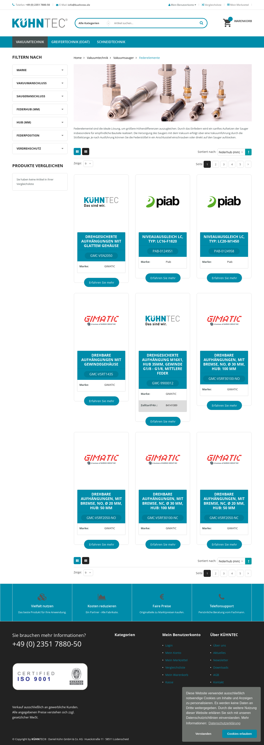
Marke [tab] (22, 70)
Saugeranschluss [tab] (31, 96)
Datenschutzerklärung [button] (224, 723)
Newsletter (220, 660)
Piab (168, 262)
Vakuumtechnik (97, 58)
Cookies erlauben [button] (239, 733)
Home (78, 58)
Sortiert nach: (207, 152)
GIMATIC (109, 266)
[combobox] (141, 23)
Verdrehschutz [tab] (29, 148)
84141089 (171, 405)
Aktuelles (219, 653)
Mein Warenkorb (176, 675)
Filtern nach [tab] (27, 57)
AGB (216, 675)
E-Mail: (74, 5)
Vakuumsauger (123, 58)
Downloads (220, 667)
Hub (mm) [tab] (24, 122)
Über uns (219, 645)
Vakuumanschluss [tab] (32, 83)
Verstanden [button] (203, 733)
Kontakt (218, 682)
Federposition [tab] (28, 135)
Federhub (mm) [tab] (28, 109)
